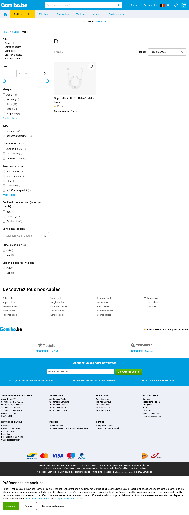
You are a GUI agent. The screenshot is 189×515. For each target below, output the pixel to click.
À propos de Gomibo (105, 426)
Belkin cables (11, 51)
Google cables (57, 302)
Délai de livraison (8, 431)
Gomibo (100, 422)
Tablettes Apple (102, 399)
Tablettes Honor (103, 405)
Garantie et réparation (10, 440)
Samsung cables (13, 47)
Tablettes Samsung (104, 402)
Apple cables (11, 43)
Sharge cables (104, 315)
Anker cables (9, 298)
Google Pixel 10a (8, 413)
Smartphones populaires (16, 395)
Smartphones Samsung (59, 402)
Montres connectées (151, 413)
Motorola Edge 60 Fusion (12, 405)
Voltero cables (151, 298)
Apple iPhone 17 (8, 399)
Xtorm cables (151, 306)
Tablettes (81, 14)
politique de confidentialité (38, 498)
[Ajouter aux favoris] (91, 66)
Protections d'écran (151, 402)
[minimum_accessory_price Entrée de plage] (10, 73)
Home (6, 32)
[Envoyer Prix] (45, 73)
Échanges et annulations (12, 437)
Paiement (5, 426)
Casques (147, 410)
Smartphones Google (58, 410)
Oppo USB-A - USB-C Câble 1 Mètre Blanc (74, 100)
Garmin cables (57, 298)
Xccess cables (151, 302)
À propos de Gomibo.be (47, 472)
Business (135, 5)
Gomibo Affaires (56, 426)
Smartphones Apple (57, 399)
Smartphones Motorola (59, 408)
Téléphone (44, 14)
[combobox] (83, 5)
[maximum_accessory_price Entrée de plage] (30, 73)
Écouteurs (147, 408)
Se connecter (150, 5)
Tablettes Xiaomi (103, 408)
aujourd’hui (175, 329)
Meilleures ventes (22, 14)
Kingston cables (105, 298)
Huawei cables (57, 310)
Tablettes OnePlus (103, 410)
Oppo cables (103, 302)
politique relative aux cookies (68, 498)
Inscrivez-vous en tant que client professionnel (68, 428)
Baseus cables (10, 306)
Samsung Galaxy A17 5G (12, 410)
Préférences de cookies (123, 472)
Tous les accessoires (152, 416)
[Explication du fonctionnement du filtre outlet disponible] (24, 245)
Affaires (97, 14)
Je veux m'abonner (129, 371)
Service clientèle (116, 14)
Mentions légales (82, 472)
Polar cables (103, 306)
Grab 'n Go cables (13, 54)
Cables (15, 32)
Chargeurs (147, 405)
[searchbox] (80, 5)
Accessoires (63, 14)
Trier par (141, 52)
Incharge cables (12, 58)
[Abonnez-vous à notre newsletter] (80, 371)
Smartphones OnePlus (58, 405)
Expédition (5, 434)
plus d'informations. (138, 468)
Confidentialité (66, 472)
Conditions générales (101, 472)
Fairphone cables (11, 315)
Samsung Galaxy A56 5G (12, 402)
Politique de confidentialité (107, 428)
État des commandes (10, 428)
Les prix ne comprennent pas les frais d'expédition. (127, 465)
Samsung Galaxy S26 (10, 408)
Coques (146, 399)
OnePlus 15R (6, 416)
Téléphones (56, 395)
